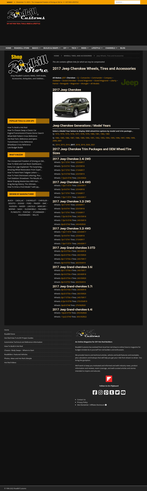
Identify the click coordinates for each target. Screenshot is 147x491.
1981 (97, 134)
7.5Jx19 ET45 (66, 220)
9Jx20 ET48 (65, 305)
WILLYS (36, 215)
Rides (83, 48)
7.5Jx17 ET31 (66, 185)
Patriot (55, 83)
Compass (108, 78)
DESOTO (11, 203)
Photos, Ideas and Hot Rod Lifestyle (18, 358)
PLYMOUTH (16, 212)
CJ (78, 78)
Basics (35, 48)
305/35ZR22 (82, 316)
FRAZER (37, 203)
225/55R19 (80, 174)
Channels (110, 48)
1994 (107, 138)
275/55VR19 (82, 301)
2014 (58, 144)
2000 (55, 140)
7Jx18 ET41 (65, 166)
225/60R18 (80, 189)
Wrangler (85, 83)
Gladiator (56, 80)
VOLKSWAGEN (24, 215)
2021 (93, 144)
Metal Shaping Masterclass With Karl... (23, 181)
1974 (62, 134)
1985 (62, 138)
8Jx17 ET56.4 (66, 259)
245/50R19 (81, 220)
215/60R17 (80, 170)
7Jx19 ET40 (65, 174)
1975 (67, 134)
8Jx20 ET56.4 (66, 255)
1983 (107, 134)
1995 (112, 138)
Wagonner (74, 83)
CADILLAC (19, 200)
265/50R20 (81, 255)
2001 (60, 140)
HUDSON (13, 206)
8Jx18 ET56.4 (66, 251)
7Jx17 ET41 (65, 162)
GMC (44, 203)
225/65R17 (81, 185)
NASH (19, 209)
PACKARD (42, 209)
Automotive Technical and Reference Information (23, 342)
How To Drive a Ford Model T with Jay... (24, 187)
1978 (82, 134)
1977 (77, 134)
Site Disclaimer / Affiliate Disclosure (92, 405)
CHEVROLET (31, 200)
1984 (57, 138)
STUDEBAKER (38, 212)
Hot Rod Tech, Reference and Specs (22, 139)
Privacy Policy (82, 402)
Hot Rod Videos (10, 362)
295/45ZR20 (82, 313)
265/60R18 (81, 251)
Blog (122, 48)
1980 (92, 134)
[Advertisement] (96, 25)
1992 (97, 138)
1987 (72, 138)
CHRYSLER (42, 200)
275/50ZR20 (81, 305)
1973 (57, 134)
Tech (74, 48)
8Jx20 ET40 (65, 224)
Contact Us (81, 399)
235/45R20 (81, 178)
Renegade (64, 83)
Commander (97, 78)
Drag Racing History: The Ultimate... (22, 184)
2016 (68, 144)
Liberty (113, 80)
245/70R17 (81, 259)
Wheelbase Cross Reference (19, 144)
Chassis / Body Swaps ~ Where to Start (19, 350)
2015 (63, 144)
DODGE (21, 203)
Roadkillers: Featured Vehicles (15, 354)
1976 (72, 134)
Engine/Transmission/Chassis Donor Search (26, 133)
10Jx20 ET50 (66, 313)
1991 (92, 138)
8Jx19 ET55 (65, 263)
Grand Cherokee (69, 80)
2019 (83, 144)
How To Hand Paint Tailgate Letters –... (24, 172)
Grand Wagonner (85, 80)
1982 (102, 134)
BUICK (10, 200)
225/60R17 (80, 162)
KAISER (22, 206)
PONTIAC (27, 212)
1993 (102, 138)
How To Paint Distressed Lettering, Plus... (25, 175)
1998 (128, 138)
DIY (65, 48)
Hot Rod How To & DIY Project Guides (18, 338)
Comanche (85, 78)
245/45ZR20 (81, 224)
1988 (77, 138)
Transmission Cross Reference (20, 142)
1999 (133, 138)
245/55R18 (81, 216)
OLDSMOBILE (30, 209)
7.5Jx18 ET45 (66, 216)
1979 (87, 134)
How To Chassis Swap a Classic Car (22, 130)
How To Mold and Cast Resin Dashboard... (25, 164)
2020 (88, 144)
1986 (67, 138)
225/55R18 (80, 166)
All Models (95, 83)
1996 (117, 138)
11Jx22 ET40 (66, 316)
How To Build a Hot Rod (17, 127)
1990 (87, 138)
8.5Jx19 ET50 (66, 301)
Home (8, 48)
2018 (78, 144)
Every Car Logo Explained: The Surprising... (25, 167)
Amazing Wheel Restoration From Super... (25, 169)
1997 (123, 138)
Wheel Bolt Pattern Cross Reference (22, 136)
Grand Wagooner (101, 80)
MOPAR (12, 209)
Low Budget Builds (15, 147)
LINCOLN (31, 206)
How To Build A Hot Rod (13, 346)
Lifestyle (96, 48)
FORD (29, 203)
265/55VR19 (81, 263)
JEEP (64, 78)
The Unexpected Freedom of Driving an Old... (26, 161)
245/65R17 (81, 197)
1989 (82, 138)
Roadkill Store (21, 48)
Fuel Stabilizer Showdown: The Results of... (25, 178)
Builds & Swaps (50, 48)
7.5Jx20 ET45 (66, 178)
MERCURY (41, 206)
